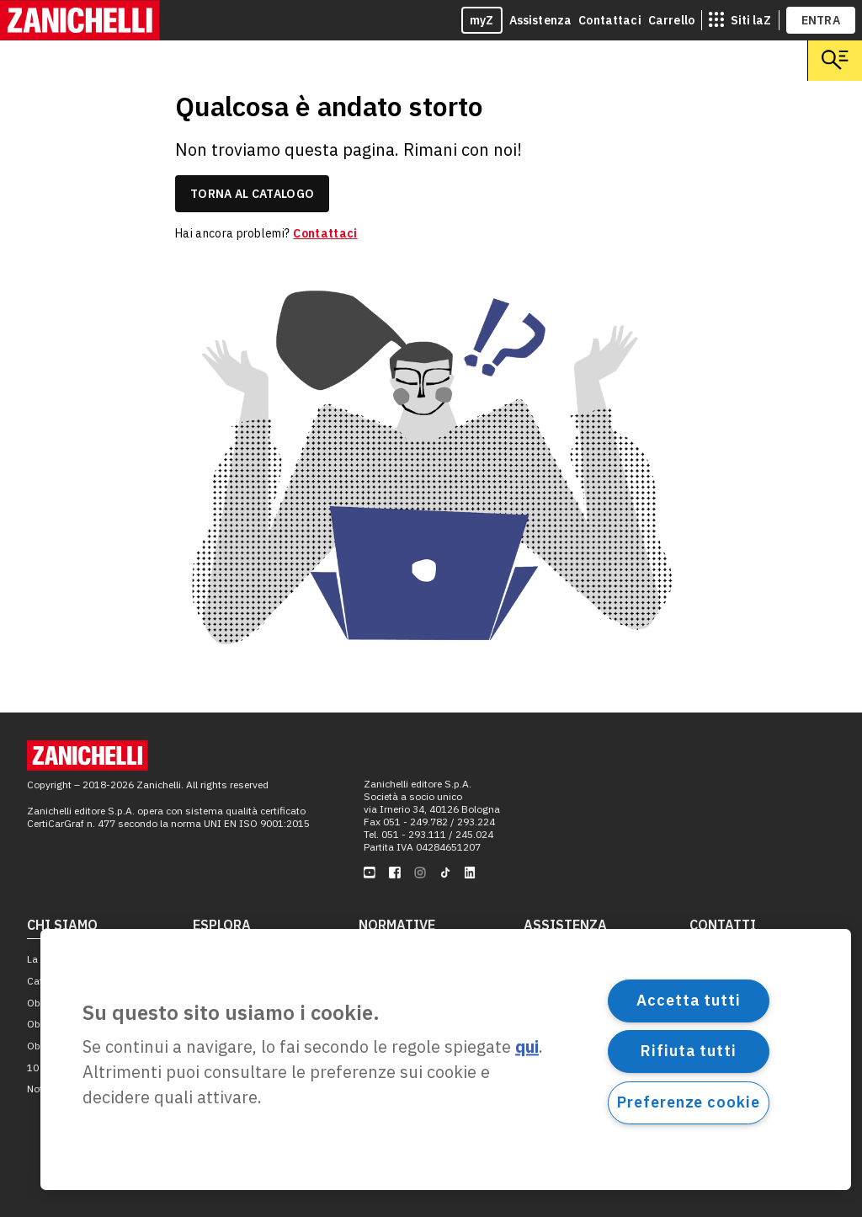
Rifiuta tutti (689, 1050)
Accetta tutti (688, 1000)
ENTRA (821, 20)
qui (527, 1047)
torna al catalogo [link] (252, 193)
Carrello (671, 20)
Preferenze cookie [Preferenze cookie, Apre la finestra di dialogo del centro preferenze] (688, 1102)
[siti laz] (740, 20)
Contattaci (609, 20)
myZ (482, 20)
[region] (445, 1059)
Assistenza (540, 20)
